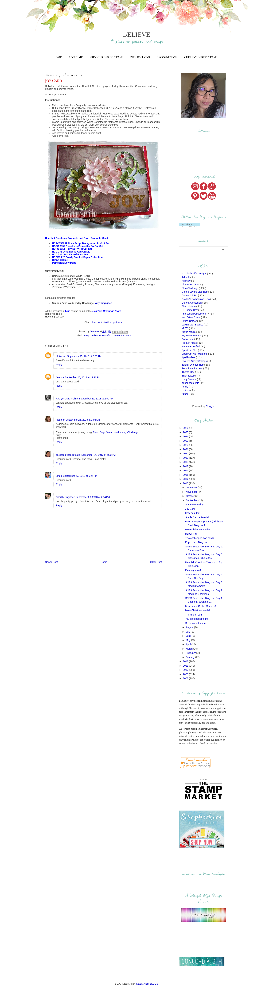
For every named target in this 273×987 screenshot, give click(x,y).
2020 (186, 453)
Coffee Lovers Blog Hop (195, 291)
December (192, 487)
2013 (186, 483)
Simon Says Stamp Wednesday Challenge (115, 432)
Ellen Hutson (189, 306)
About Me (76, 57)
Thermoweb (188, 375)
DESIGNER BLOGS (147, 983)
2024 (186, 436)
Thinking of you (193, 614)
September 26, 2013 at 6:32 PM (98, 454)
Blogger (210, 406)
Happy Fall (191, 533)
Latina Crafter (189, 321)
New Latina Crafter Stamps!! (200, 606)
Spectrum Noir (190, 350)
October (190, 496)
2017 (186, 466)
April (188, 644)
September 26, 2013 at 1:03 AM (83, 419)
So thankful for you (195, 623)
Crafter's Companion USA (196, 299)
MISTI (185, 328)
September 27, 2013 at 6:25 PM (80, 475)
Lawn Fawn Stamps (193, 324)
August (190, 627)
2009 (186, 674)
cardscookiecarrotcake (68, 454)
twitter (107, 322)
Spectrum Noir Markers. (195, 353)
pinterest (117, 322)
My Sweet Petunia (192, 335)
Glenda (60, 377)
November (192, 491)
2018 (186, 462)
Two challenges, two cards (199, 538)
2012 (186, 661)
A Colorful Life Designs (194, 273)
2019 (186, 457)
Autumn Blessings (195, 504)
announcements (191, 383)
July (188, 631)
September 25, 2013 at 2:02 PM (96, 398)
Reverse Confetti (191, 346)
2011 (186, 665)
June (189, 635)
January (190, 657)
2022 (186, 445)
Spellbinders (189, 357)
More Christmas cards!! (197, 529)
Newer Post (51, 562)
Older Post (156, 562)
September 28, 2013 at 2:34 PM (93, 497)
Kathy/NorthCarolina (67, 398)
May (188, 640)
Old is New (188, 339)
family (185, 386)
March (189, 648)
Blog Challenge (92, 335)
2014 (186, 479)
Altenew (186, 280)
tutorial (186, 394)
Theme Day (188, 372)
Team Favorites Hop (193, 364)
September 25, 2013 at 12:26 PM (82, 377)
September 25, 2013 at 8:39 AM (84, 356)
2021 (186, 449)
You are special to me (197, 618)
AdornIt (186, 277)
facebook (97, 322)
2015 (186, 474)
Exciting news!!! (193, 570)
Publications (140, 57)
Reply (59, 364)
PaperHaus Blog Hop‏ (196, 542)
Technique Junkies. (192, 368)
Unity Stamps (189, 379)
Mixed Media (189, 332)
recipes (186, 390)
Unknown (61, 356)
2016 (186, 470)
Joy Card (190, 508)
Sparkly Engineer (65, 497)
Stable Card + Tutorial (197, 517)
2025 (186, 432)
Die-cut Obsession (192, 302)
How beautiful (192, 513)
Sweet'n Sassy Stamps (194, 361)
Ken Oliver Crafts (191, 317)
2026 (186, 428)
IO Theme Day (190, 310)
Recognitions (167, 57)
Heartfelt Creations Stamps (116, 335)
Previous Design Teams (106, 57)
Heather (60, 419)
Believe (136, 33)
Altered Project (190, 284)
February (191, 652)
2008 (186, 678)
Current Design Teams (200, 57)
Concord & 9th (190, 295)
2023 (186, 440)
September (192, 500)
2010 (186, 669)
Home (58, 57)
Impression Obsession (194, 313)
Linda (59, 475)
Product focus (189, 342)
